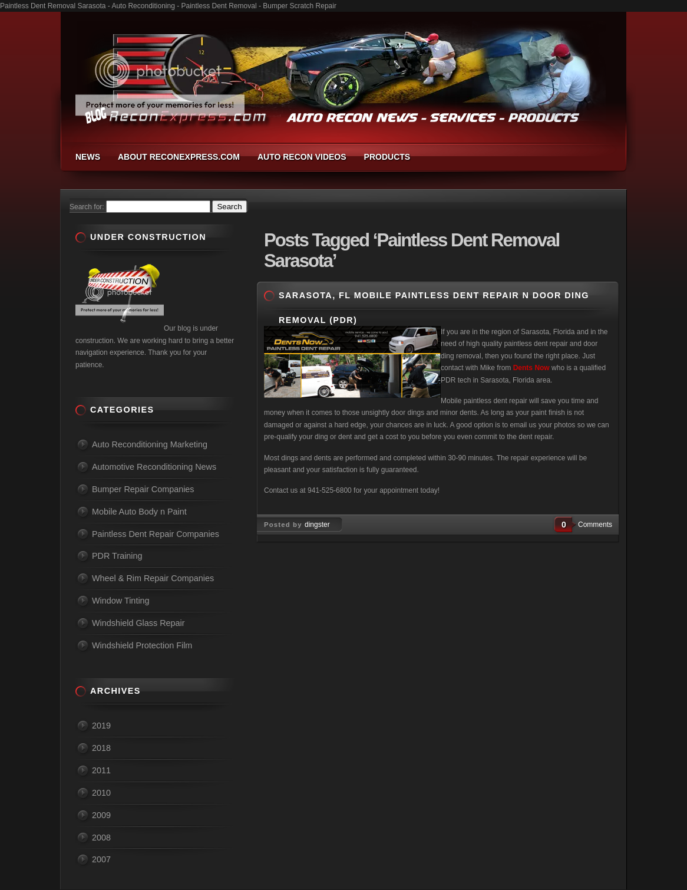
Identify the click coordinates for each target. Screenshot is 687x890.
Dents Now (532, 368)
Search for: (87, 207)
